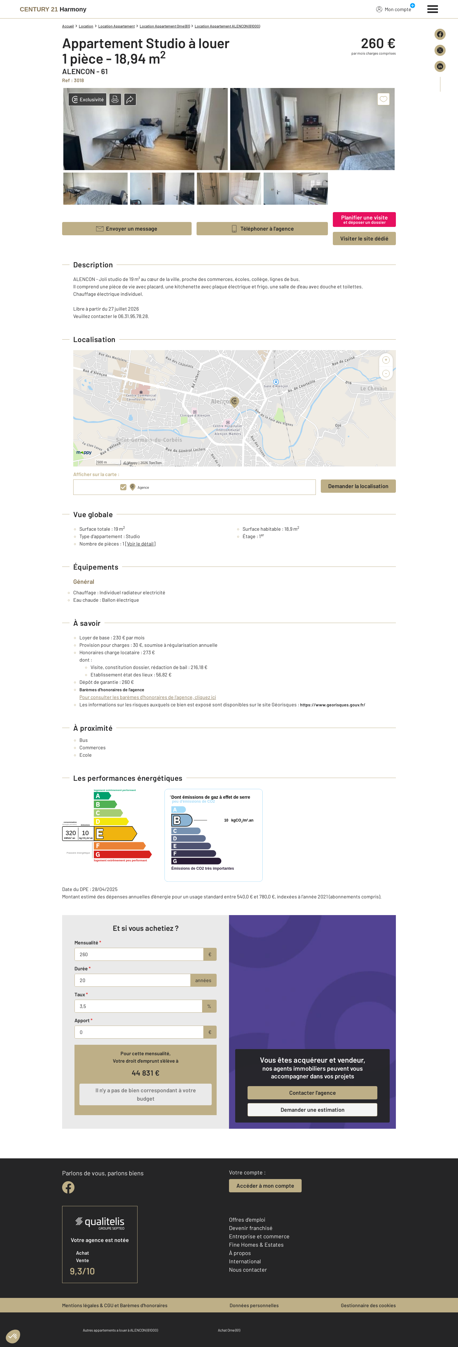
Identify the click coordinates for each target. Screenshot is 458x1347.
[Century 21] (53, 9)
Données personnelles (254, 1305)
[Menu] (432, 8)
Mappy (132, 463)
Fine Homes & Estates (256, 1244)
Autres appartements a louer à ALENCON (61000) (120, 1330)
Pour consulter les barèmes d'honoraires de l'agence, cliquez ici (147, 697)
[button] (115, 99)
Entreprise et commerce (259, 1236)
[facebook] (68, 1187)
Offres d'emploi (247, 1219)
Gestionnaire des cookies (368, 1305)
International (245, 1261)
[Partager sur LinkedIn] (440, 66)
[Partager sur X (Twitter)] (440, 50)
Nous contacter (248, 1269)
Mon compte (393, 9)
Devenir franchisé (251, 1227)
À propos (240, 1252)
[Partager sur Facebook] (440, 34)
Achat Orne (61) (229, 1330)
